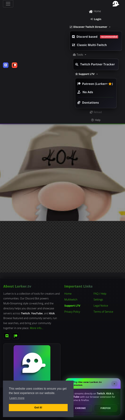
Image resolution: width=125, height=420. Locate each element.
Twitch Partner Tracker (95, 64)
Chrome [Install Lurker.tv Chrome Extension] (80, 408)
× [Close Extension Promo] (114, 384)
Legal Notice (101, 305)
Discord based (95, 37)
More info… (36, 328)
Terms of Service (103, 311)
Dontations (88, 103)
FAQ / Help (100, 293)
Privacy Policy (72, 311)
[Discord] (6, 336)
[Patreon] (15, 336)
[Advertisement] (62, 247)
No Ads (85, 92)
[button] (96, 27)
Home (68, 293)
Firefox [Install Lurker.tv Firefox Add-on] (106, 408)
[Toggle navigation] (8, 3)
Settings (98, 299)
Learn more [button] (16, 398)
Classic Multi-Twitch (89, 45)
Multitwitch (70, 299)
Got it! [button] (38, 407)
